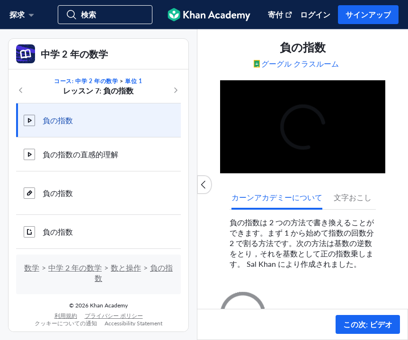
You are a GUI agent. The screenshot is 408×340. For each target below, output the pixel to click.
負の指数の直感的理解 (80, 154)
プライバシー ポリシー (114, 315)
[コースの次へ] (175, 90)
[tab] (276, 197)
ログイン (315, 14)
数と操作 (126, 267)
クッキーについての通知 (66, 323)
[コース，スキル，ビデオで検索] (105, 14)
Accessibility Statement (133, 323)
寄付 (280, 14)
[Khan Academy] (209, 14)
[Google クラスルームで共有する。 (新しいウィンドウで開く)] (301, 63)
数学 (31, 267)
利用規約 (65, 315)
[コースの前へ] (21, 90)
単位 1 (133, 81)
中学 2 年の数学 (75, 267)
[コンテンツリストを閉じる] (204, 184)
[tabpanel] (303, 239)
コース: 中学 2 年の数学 (86, 81)
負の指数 (58, 120)
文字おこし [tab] (353, 197)
